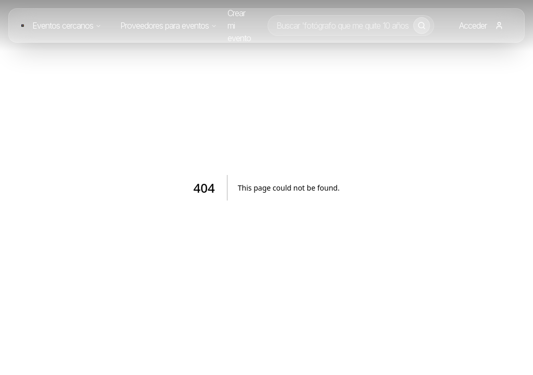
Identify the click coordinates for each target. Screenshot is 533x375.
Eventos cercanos (66, 25)
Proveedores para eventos (168, 25)
